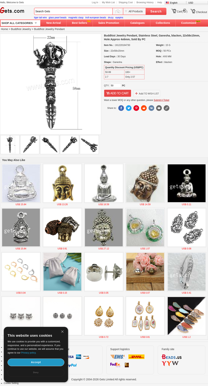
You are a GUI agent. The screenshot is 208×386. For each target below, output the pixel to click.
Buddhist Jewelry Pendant (49, 29)
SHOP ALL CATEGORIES (17, 23)
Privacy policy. (28, 352)
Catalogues (137, 22)
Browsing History (145, 2)
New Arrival (53, 22)
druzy (110, 17)
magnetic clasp (75, 17)
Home (4, 29)
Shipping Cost (126, 2)
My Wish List (108, 2)
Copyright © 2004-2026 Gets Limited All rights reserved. (104, 379)
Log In (95, 2)
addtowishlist (146, 93)
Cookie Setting (11, 383)
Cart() (182, 11)
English (173, 3)
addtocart (117, 93)
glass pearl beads (57, 17)
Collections (163, 22)
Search (155, 11)
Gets (12, 10)
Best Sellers (79, 22)
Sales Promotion (108, 22)
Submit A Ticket (161, 100)
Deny (36, 372)
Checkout (201, 12)
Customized (188, 22)
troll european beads (95, 17)
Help (159, 2)
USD (190, 3)
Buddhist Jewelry (21, 29)
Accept (36, 362)
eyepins (119, 17)
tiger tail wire (40, 17)
